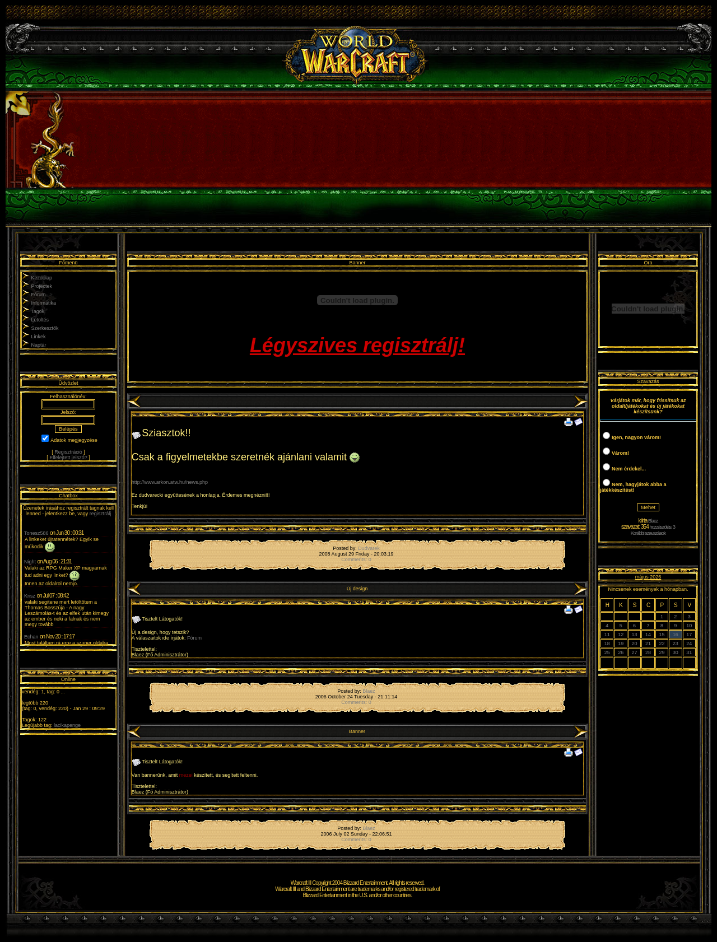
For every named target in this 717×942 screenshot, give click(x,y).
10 (689, 625)
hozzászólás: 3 (663, 527)
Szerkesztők (45, 328)
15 (661, 634)
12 (620, 634)
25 (607, 652)
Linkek (38, 336)
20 (634, 643)
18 (607, 643)
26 (620, 652)
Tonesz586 (36, 533)
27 (634, 652)
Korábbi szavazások (648, 533)
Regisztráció (68, 452)
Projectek (42, 286)
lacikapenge (67, 725)
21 (648, 643)
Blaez (368, 691)
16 (675, 634)
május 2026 (648, 577)
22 (661, 643)
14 (648, 634)
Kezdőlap (42, 278)
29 (661, 652)
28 (648, 652)
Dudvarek (369, 548)
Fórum (38, 294)
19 (620, 643)
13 (634, 634)
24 (689, 643)
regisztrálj (100, 513)
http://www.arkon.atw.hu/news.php (170, 482)
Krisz (29, 596)
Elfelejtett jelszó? (68, 457)
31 (689, 652)
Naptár (38, 345)
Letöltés (40, 320)
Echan (31, 637)
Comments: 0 (356, 559)
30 (675, 652)
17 (689, 634)
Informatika (44, 303)
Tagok (37, 311)
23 (675, 643)
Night (30, 562)
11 (607, 634)
